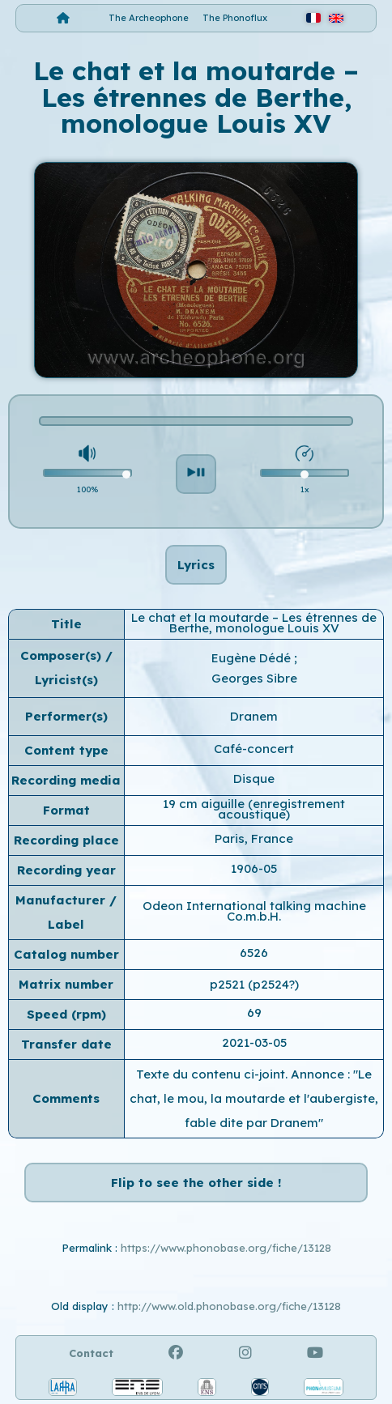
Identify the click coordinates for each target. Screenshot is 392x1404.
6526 (254, 952)
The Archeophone (149, 17)
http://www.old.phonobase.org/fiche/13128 (229, 1306)
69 (254, 1012)
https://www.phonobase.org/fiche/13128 (226, 1247)
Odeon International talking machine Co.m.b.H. (254, 911)
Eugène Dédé (252, 658)
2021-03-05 (254, 1042)
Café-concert (254, 748)
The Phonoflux (234, 17)
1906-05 (254, 868)
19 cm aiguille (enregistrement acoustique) (254, 809)
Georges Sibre (254, 678)
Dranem (254, 716)
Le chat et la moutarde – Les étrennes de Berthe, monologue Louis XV (254, 623)
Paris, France (254, 838)
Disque (254, 778)
